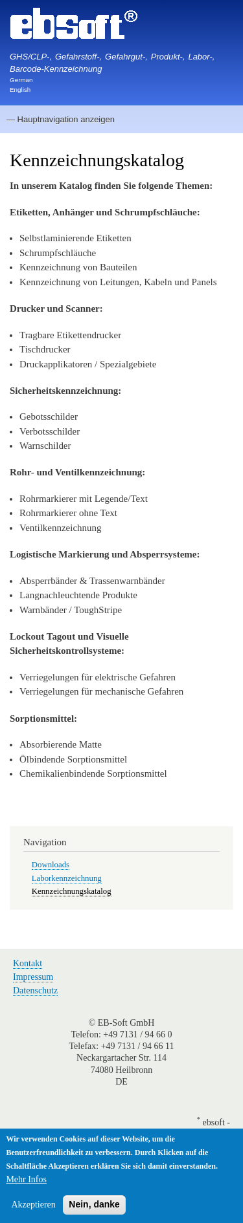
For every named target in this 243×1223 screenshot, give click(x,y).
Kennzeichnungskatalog (71, 891)
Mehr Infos (26, 1182)
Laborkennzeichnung (67, 878)
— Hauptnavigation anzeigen (60, 119)
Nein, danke (94, 1207)
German (21, 79)
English (20, 89)
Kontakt (27, 963)
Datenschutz (35, 990)
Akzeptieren (33, 1207)
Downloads (50, 864)
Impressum (33, 977)
